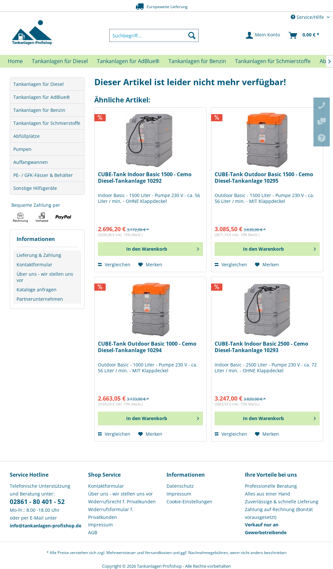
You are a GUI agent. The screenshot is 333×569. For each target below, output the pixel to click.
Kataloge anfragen (37, 289)
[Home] (15, 61)
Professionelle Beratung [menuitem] (271, 486)
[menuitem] (154, 35)
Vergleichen (114, 264)
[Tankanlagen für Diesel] (59, 61)
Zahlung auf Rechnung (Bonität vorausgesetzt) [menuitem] (279, 513)
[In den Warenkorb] (150, 249)
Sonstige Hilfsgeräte (35, 188)
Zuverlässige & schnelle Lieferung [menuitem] (281, 501)
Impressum (100, 525)
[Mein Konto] (263, 35)
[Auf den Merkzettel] (150, 265)
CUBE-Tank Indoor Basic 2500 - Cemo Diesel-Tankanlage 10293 (261, 347)
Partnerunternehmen (40, 299)
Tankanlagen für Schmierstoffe (46, 123)
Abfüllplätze (26, 136)
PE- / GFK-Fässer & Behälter (43, 175)
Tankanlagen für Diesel (38, 84)
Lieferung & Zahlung (39, 255)
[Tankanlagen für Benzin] (197, 61)
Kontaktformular (34, 264)
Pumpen (22, 149)
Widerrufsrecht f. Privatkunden (122, 501)
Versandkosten (158, 552)
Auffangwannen (30, 162)
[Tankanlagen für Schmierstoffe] (273, 61)
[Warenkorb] (304, 35)
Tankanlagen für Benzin (39, 110)
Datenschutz (180, 486)
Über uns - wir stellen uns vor (45, 277)
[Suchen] (192, 35)
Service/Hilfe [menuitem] (308, 17)
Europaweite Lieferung (156, 6)
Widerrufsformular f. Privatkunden (110, 513)
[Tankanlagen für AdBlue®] (128, 61)
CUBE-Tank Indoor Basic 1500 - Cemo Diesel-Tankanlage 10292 (145, 177)
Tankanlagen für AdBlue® (41, 97)
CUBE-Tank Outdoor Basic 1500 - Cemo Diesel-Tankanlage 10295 (264, 177)
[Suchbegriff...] (154, 35)
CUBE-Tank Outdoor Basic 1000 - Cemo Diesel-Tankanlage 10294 (147, 347)
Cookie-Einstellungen (189, 501)
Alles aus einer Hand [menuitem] (267, 494)
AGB (92, 532)
